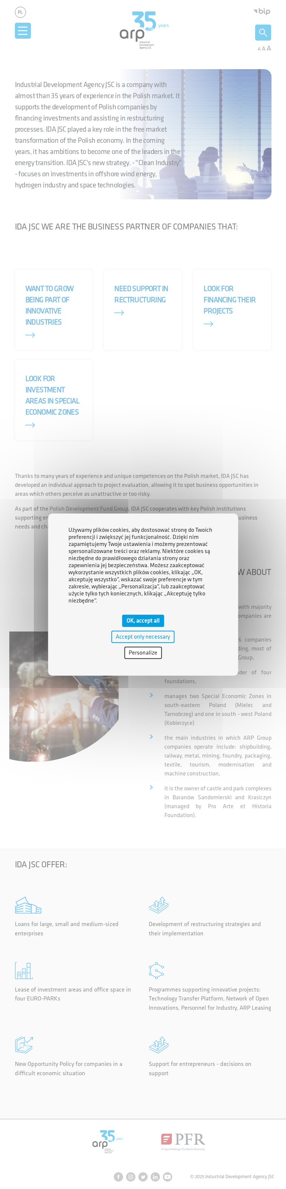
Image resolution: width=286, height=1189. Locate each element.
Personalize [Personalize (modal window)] (143, 652)
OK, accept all (143, 620)
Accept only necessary (143, 636)
